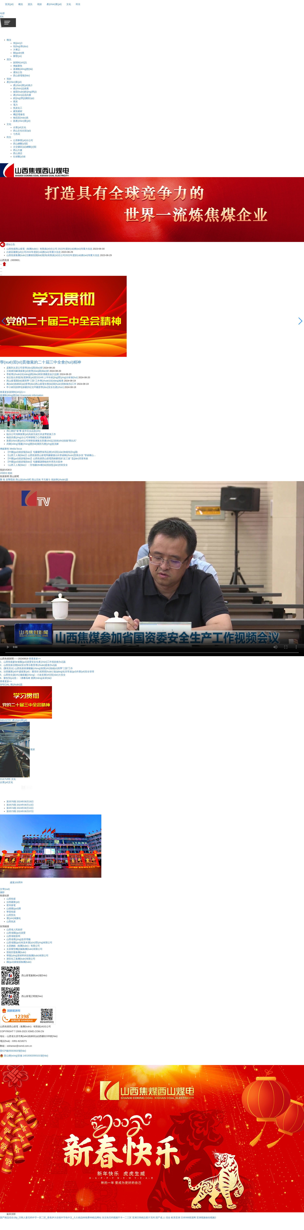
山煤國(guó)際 (13, 908)
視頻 (9, 78)
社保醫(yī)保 (19, 156)
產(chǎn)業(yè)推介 (23, 85)
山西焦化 (11, 915)
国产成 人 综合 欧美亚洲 (168, 1217)
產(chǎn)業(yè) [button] (54, 4)
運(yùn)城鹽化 (13, 918)
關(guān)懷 (18, 53)
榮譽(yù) (17, 56)
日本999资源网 (188, 1217)
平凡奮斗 (46, 479)
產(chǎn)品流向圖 (22, 95)
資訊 (9, 59)
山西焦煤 (11, 898)
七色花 (16, 134)
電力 (15, 104)
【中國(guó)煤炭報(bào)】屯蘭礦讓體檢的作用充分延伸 (34, 461)
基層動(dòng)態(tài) (23, 69)
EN (1, 16)
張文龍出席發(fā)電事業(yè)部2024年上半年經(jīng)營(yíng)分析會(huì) (42, 377)
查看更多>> (35, 658)
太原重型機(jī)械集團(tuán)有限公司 (24, 949)
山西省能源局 (13, 936)
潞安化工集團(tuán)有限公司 (20, 958)
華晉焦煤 (11, 911)
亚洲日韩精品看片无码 (143, 1217)
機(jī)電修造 (19, 114)
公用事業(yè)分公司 (23, 140)
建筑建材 (17, 111)
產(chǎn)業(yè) (14, 82)
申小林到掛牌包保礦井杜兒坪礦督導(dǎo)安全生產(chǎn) (35, 387)
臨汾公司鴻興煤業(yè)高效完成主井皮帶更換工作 (31, 434)
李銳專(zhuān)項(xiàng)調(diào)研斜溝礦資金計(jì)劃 (33, 374)
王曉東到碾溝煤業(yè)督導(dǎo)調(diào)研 (28, 371)
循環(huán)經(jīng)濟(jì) (25, 91)
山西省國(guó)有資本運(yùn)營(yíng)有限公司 (29, 942)
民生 (9, 137)
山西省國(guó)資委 (15, 932)
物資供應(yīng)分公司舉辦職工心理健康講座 (28, 437)
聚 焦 (2, 479)
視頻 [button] (39, 4)
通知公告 (17, 72)
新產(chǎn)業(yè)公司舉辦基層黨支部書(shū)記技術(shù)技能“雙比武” (41, 440)
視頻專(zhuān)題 (59, 479)
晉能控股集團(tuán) (16, 952)
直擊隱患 (10, 479)
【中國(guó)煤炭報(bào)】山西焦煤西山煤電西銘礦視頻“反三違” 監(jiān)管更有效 (47, 458)
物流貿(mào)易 (20, 117)
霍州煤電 (11, 905)
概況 (9, 40)
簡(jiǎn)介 (18, 43)
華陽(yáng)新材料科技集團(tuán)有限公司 (27, 955)
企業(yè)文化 (19, 127)
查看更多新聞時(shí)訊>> (12, 392)
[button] (2, 13)
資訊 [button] (30, 4)
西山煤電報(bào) (21, 75)
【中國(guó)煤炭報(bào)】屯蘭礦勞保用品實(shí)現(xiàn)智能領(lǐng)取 (42, 452)
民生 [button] (78, 4)
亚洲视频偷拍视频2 (206, 1217)
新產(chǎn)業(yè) (21, 121)
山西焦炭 (11, 921)
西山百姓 (36, 479)
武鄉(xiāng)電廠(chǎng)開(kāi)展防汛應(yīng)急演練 (32, 444)
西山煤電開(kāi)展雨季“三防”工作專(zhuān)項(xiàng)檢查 (35, 380)
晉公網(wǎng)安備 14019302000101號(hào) (24, 1055)
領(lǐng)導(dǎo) (20, 46)
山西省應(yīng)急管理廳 (18, 939)
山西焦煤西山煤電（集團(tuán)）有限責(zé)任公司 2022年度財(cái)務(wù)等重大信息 (49, 248)
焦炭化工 (17, 108)
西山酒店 (17, 153)
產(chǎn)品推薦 (21, 88)
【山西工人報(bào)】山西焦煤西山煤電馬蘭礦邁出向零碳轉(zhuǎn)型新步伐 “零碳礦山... (51, 455)
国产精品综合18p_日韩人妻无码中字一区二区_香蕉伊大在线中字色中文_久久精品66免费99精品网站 (50, 1217)
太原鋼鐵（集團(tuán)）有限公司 (23, 945)
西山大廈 (17, 150)
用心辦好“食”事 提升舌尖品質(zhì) (23, 431)
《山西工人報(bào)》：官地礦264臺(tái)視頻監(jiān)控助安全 (37, 465)
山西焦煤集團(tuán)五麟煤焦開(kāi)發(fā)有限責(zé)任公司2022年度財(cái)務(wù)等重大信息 (53, 255)
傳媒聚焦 (17, 65)
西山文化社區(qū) (22, 130)
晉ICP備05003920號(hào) (13, 1050)
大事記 (16, 49)
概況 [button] (20, 4)
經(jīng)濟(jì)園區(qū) (23, 98)
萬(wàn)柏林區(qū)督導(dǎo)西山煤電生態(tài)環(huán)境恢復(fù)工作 (41, 384)
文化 (9, 124)
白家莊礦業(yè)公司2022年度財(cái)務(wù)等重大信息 (33, 252)
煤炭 (15, 101)
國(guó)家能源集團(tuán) (18, 962)
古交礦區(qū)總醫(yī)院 (24, 147)
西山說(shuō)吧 (23, 479)
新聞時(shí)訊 (20, 62)
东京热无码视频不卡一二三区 (117, 1217)
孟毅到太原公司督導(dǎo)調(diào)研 (24, 367)
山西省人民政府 (14, 929)
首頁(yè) (9, 4)
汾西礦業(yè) (12, 902)
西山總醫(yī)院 (20, 143)
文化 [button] (68, 4)
